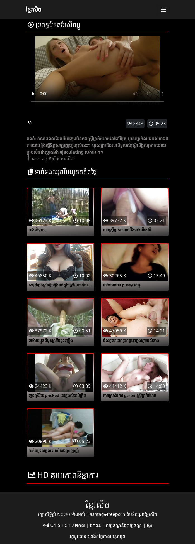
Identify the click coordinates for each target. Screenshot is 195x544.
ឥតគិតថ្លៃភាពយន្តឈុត (106, 536)
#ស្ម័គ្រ (54, 159)
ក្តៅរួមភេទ (79, 536)
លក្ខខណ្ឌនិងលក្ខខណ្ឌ (124, 525)
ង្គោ (149, 525)
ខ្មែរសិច (34, 9)
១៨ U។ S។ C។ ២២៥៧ (64, 525)
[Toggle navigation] (163, 10)
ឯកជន (96, 525)
